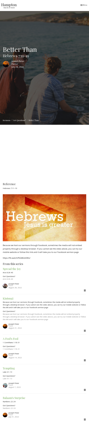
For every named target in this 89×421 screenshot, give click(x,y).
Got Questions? (19, 120)
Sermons (6, 120)
